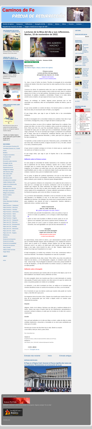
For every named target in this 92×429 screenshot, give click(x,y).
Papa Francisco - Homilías (10, 209)
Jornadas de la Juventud (9, 180)
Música (57, 24)
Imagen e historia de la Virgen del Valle (36, 26)
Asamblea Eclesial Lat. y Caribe (11, 148)
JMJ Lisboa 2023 (7, 173)
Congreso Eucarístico (9, 154)
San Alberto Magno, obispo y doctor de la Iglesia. (38, 67)
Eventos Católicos (8, 165)
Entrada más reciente (32, 356)
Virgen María (6, 251)
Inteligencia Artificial (8, 169)
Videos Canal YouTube (9, 249)
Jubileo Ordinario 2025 (9, 182)
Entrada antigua (65, 356)
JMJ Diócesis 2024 (8, 171)
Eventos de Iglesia (8, 24)
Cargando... (78, 138)
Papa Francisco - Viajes (9, 216)
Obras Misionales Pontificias (10, 201)
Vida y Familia (7, 247)
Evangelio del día (34, 349)
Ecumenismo (6, 159)
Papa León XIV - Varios (9, 230)
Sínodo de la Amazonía (9, 239)
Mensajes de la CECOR (9, 188)
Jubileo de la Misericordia (10, 184)
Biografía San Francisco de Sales (12, 26)
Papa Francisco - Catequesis (10, 205)
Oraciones (6, 203)
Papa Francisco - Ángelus (10, 218)
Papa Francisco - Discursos (10, 207)
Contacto (79, 24)
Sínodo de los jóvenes (9, 245)
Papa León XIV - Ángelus (10, 232)
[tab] (79, 110)
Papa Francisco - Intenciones (11, 211)
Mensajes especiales (8, 190)
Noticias (50, 24)
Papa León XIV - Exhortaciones (11, 224)
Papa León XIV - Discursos (10, 222)
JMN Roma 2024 (7, 178)
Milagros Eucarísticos (8, 192)
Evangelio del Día (40, 24)
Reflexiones (28, 24)
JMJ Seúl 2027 (7, 175)
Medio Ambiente (7, 186)
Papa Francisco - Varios (9, 213)
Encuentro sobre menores (10, 161)
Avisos (5, 150)
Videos (64, 24)
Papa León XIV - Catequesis (10, 220)
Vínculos (71, 24)
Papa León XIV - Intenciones (10, 228)
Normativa (6, 197)
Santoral (5, 237)
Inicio (50, 356)
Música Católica (7, 195)
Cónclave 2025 (7, 157)
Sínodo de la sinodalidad (9, 243)
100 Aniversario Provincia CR (11, 146)
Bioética (5, 152)
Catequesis (19, 24)
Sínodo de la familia (8, 241)
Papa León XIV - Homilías (10, 226)
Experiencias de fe (8, 167)
